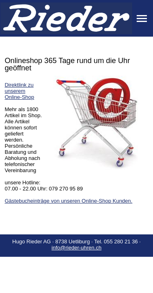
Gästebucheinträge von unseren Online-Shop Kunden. (68, 201)
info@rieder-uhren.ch (76, 248)
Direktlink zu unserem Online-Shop (19, 91)
